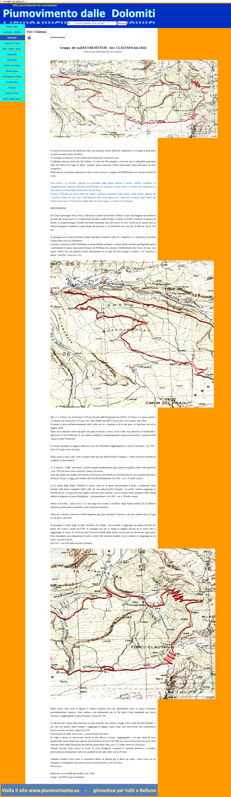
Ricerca (122, 23)
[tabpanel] (103, 409)
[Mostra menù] (29, 38)
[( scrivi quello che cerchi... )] (92, 23)
